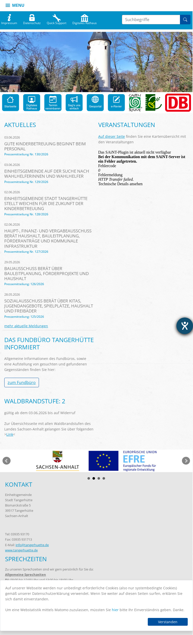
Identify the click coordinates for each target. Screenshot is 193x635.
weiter (186, 461)
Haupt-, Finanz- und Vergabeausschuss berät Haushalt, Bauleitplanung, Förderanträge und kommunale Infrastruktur (47, 238)
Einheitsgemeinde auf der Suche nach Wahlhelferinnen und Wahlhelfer (46, 173)
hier (115, 609)
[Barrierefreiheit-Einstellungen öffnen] (184, 326)
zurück (7, 461)
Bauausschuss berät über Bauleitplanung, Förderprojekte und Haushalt (46, 273)
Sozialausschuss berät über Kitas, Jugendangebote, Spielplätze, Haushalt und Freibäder (48, 306)
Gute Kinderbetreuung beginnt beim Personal (45, 146)
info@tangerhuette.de (32, 545)
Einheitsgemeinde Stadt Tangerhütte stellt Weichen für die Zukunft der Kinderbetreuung (45, 203)
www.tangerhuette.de (21, 550)
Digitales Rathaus (84, 22)
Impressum (9, 22)
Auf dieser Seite (111, 136)
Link (9, 434)
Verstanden (167, 621)
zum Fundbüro (22, 382)
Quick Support (56, 22)
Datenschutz (32, 22)
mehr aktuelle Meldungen (26, 326)
